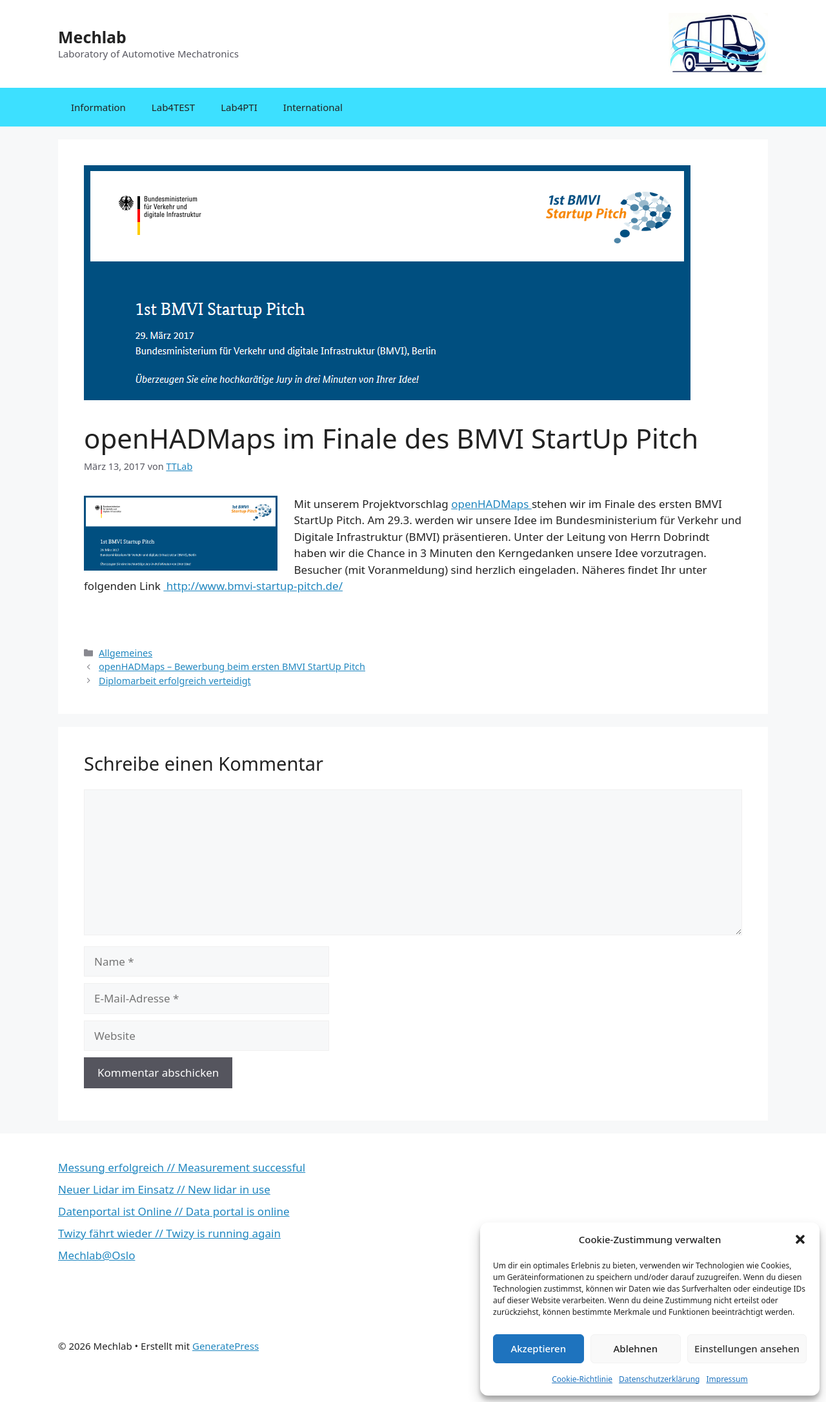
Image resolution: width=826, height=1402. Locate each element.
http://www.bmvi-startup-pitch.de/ (253, 585)
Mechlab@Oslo (96, 1255)
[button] (800, 1239)
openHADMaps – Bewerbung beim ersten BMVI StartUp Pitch (232, 666)
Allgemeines (125, 653)
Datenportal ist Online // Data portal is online (174, 1211)
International (313, 107)
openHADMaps (491, 503)
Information (98, 107)
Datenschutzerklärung (659, 1379)
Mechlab (92, 37)
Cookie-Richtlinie (582, 1379)
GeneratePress (225, 1345)
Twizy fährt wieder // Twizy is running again (169, 1233)
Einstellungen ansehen (747, 1348)
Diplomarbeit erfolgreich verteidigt (175, 681)
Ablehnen (636, 1348)
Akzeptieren (538, 1348)
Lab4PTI (239, 107)
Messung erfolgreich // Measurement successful (181, 1167)
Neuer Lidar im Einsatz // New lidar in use (164, 1189)
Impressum (726, 1379)
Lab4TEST (173, 107)
